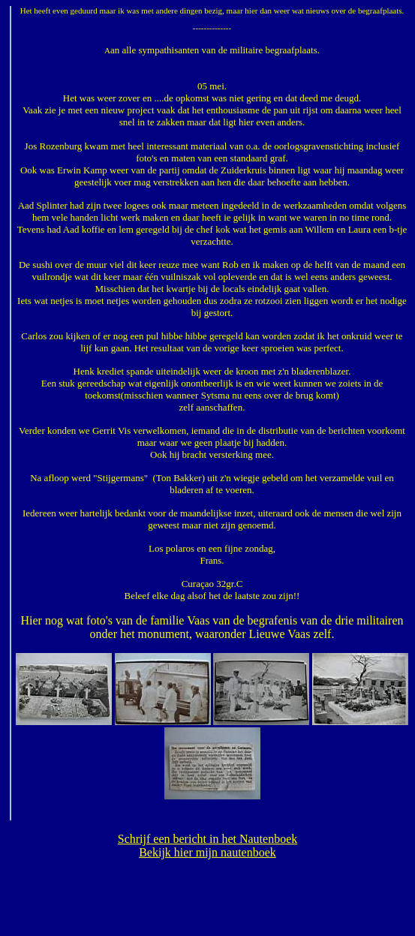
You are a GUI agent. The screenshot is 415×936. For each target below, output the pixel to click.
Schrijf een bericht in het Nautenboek (207, 838)
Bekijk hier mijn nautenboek (207, 852)
